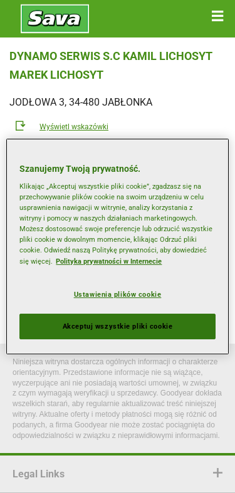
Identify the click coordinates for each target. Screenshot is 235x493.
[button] (217, 16)
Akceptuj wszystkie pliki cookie (118, 326)
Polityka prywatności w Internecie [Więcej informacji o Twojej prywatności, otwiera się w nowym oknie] (109, 261)
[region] (117, 247)
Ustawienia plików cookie (118, 294)
